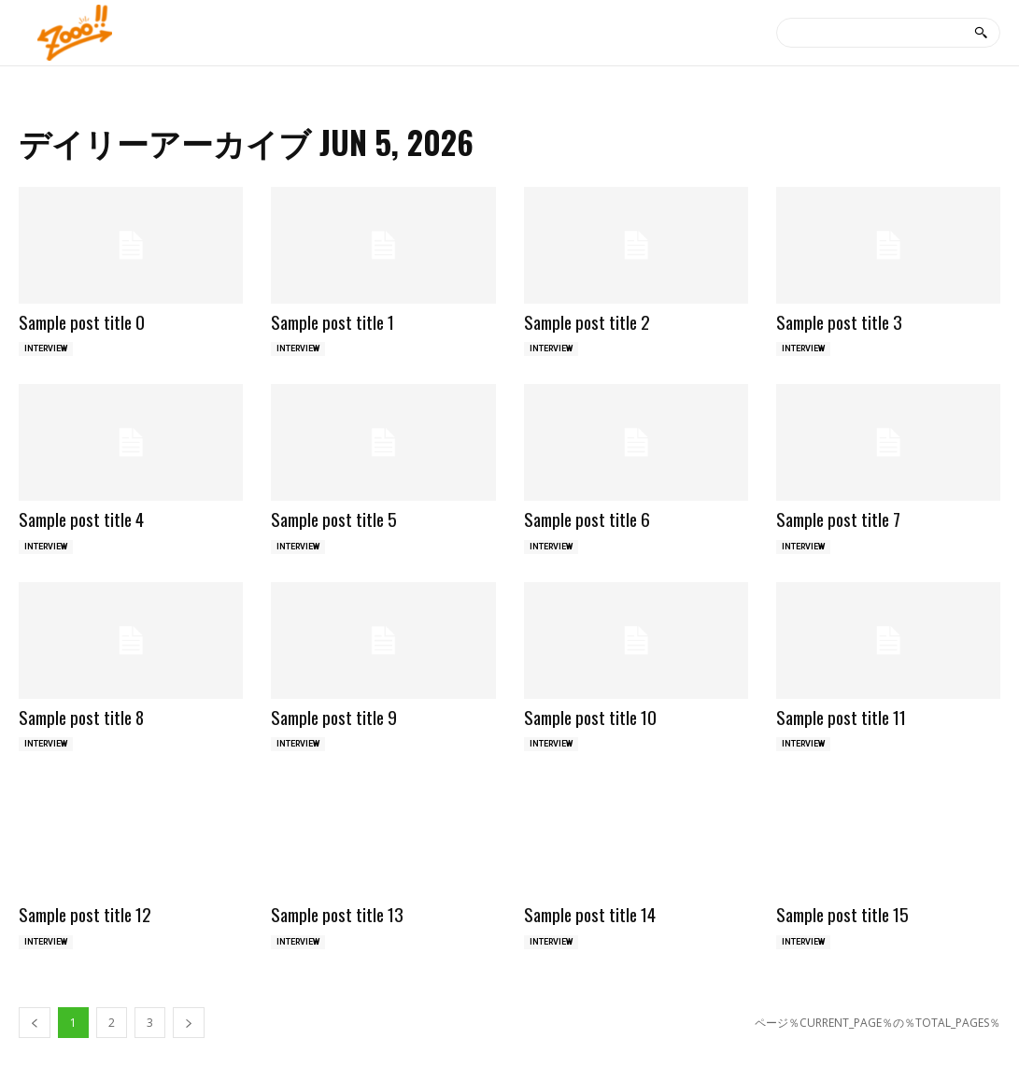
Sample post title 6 (587, 518)
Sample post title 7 (838, 518)
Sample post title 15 (842, 914)
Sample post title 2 (587, 321)
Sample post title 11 (841, 717)
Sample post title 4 (81, 518)
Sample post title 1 (332, 321)
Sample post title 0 (82, 321)
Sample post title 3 (839, 321)
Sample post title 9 (334, 717)
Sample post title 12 (85, 914)
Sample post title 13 (337, 914)
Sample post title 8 (81, 717)
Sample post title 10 (590, 717)
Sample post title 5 (334, 518)
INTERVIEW (45, 348)
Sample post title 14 (590, 914)
